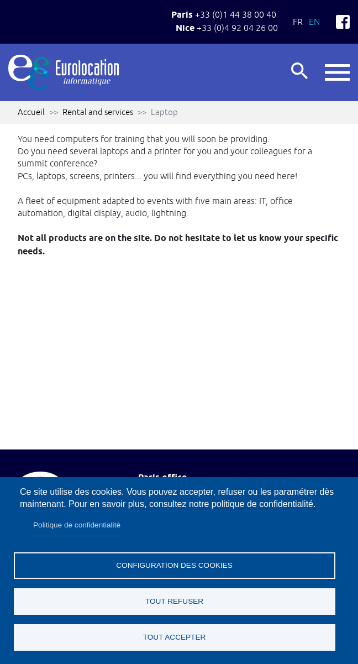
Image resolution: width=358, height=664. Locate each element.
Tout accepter (174, 637)
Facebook (343, 22)
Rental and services (97, 112)
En (314, 22)
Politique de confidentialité (76, 525)
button (337, 72)
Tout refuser (174, 601)
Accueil (31, 112)
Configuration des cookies (174, 565)
